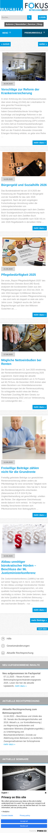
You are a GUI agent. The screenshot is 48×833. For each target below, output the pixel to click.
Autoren (10, 24)
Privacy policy (25, 815)
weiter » (43, 44)
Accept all (24, 821)
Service (31, 24)
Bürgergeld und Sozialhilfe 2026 (24, 185)
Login (42, 17)
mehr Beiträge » (39, 620)
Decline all (24, 826)
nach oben (42, 629)
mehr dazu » (40, 142)
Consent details (7, 815)
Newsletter (20, 24)
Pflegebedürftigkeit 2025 (18, 274)
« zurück (5, 44)
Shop (39, 24)
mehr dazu (20, 686)
